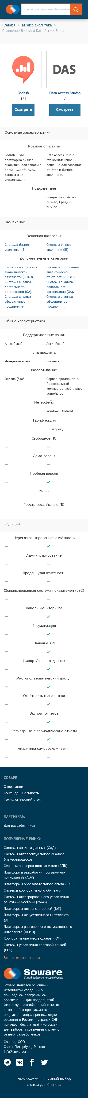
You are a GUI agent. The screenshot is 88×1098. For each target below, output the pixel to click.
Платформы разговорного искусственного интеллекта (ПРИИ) (38, 929)
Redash (23, 93)
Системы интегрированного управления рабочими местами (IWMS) (36, 899)
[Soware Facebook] (31, 1062)
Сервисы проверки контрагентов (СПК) (36, 866)
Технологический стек (22, 799)
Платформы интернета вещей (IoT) (32, 909)
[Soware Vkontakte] (19, 1062)
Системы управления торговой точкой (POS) (35, 947)
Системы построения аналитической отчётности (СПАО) (21, 272)
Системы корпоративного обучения (32, 890)
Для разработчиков (19, 825)
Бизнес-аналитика (37, 25)
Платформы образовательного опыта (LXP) (39, 884)
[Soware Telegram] (7, 1062)
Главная (8, 25)
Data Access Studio (64, 93)
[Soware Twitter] (44, 1062)
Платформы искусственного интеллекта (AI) (36, 917)
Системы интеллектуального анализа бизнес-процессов (34, 856)
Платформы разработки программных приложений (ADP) (34, 875)
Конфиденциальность (21, 793)
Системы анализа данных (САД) (30, 848)
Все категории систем (22, 958)
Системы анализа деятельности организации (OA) (18, 287)
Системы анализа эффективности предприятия (18, 301)
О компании (13, 787)
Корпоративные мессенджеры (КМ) (32, 938)
